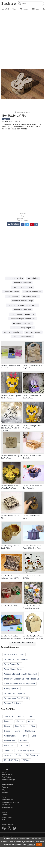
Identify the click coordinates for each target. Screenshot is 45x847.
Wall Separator (32, 755)
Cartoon (19, 721)
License (5, 815)
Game (17, 731)
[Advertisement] (22, 34)
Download (13, 224)
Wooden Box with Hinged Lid (16, 659)
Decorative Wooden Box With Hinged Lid (21, 679)
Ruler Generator (8, 807)
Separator (8, 750)
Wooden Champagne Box (15, 693)
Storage (7, 755)
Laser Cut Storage (33, 332)
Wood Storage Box (12, 664)
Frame (7, 731)
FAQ (3, 789)
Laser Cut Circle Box (22, 310)
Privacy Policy (7, 817)
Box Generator (7, 800)
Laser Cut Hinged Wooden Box (22, 319)
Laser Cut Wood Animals (22, 337)
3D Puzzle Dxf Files (15, 278)
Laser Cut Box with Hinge (22, 301)
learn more (31, 845)
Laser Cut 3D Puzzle (22, 283)
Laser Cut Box (12, 296)
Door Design (20, 726)
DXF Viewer (6, 805)
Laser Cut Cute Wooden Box (22, 314)
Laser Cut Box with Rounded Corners (22, 305)
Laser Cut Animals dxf (32, 292)
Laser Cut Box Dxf (30, 296)
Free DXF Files (7, 774)
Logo (34, 736)
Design (7, 726)
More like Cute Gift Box (22, 643)
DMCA (4, 820)
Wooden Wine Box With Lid (16, 698)
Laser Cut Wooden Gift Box (10, 606)
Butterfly (7, 721)
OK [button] (39, 845)
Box (22, 216)
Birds (31, 716)
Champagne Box (11, 689)
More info (18, 121)
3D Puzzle (35, 9)
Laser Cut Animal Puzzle (22, 287)
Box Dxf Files (32, 278)
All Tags (26, 760)
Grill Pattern (30, 731)
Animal (21, 716)
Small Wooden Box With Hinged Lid (19, 684)
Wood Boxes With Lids (14, 654)
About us (5, 787)
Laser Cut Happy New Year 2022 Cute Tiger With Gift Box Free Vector (10, 428)
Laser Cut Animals (11, 292)
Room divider (10, 746)
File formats (24, 9)
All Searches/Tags (8, 780)
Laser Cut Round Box (12, 332)
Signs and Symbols (26, 750)
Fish (33, 726)
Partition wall (9, 741)
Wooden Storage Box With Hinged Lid (20, 674)
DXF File (6, 119)
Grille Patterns (10, 736)
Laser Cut (5, 9)
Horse (24, 736)
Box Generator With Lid (10, 802)
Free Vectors (6, 777)
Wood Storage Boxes (13, 669)
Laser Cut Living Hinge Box (22, 328)
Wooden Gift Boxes (12, 703)
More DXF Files (11, 760)
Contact (5, 792)
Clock (30, 721)
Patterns (23, 741)
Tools (14, 9)
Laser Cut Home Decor (22, 323)
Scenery (24, 746)
